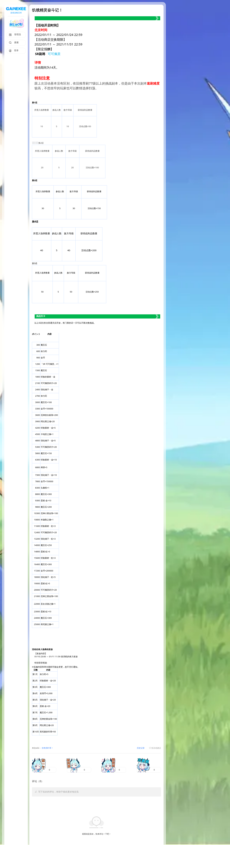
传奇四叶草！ (47, 748)
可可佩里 (54, 54)
